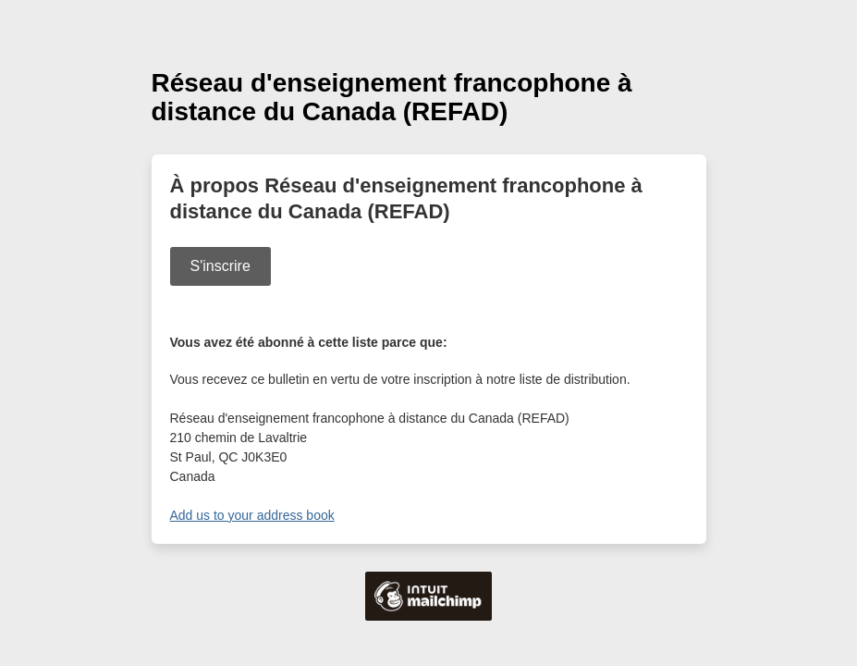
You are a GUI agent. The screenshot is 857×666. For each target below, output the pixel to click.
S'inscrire (220, 266)
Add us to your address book (252, 515)
